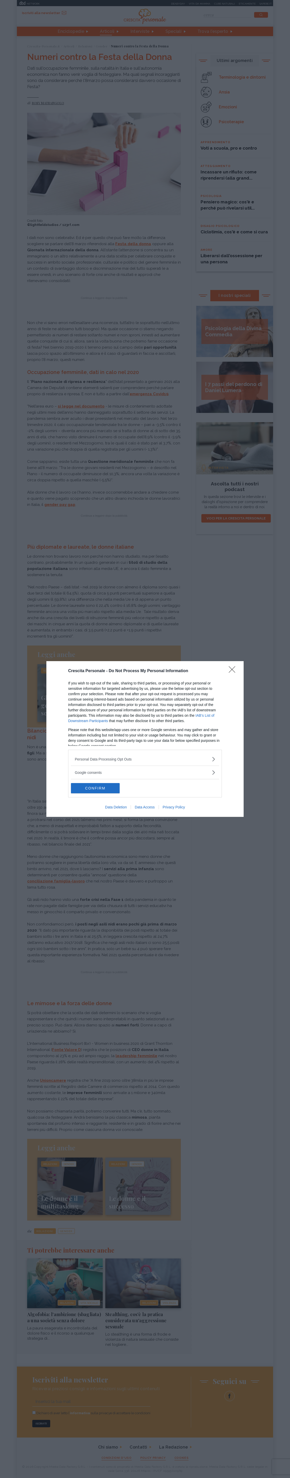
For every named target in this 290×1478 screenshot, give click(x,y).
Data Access (145, 807)
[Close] (234, 671)
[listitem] (145, 759)
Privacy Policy (174, 807)
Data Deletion (116, 807)
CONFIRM (95, 788)
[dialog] (145, 739)
